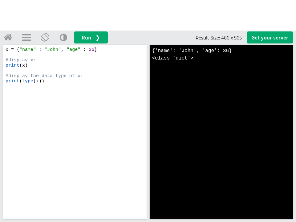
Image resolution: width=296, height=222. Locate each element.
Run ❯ (91, 37)
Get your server (269, 37)
